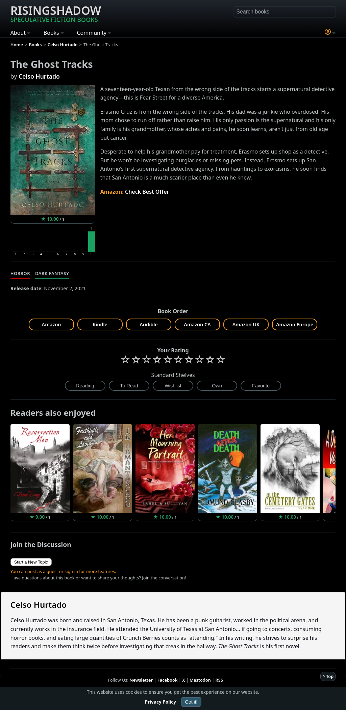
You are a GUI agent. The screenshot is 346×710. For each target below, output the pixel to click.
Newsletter (141, 680)
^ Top (327, 676)
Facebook (167, 680)
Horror (20, 273)
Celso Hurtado (39, 76)
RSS (219, 680)
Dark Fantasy (52, 273)
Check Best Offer (147, 191)
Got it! (191, 702)
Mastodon (200, 680)
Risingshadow (55, 13)
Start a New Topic (31, 562)
